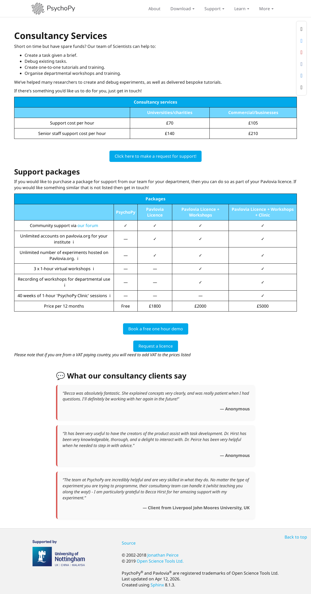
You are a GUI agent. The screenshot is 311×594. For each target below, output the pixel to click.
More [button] (266, 9)
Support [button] (214, 9)
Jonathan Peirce (163, 555)
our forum (87, 225)
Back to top (296, 537)
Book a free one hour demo (155, 329)
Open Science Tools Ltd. (160, 561)
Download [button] (182, 9)
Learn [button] (241, 9)
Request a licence (155, 346)
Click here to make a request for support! (155, 156)
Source (129, 543)
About (154, 9)
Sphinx (157, 585)
